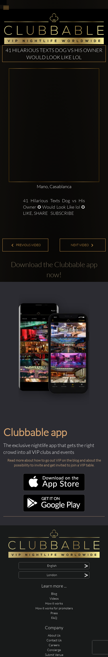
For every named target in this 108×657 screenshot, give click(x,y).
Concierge (54, 650)
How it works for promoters (54, 608)
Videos (54, 598)
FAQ (54, 618)
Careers (54, 645)
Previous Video (26, 245)
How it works (54, 603)
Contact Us (54, 640)
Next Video (82, 245)
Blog (54, 593)
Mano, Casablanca (54, 186)
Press (54, 613)
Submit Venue (54, 655)
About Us (54, 635)
